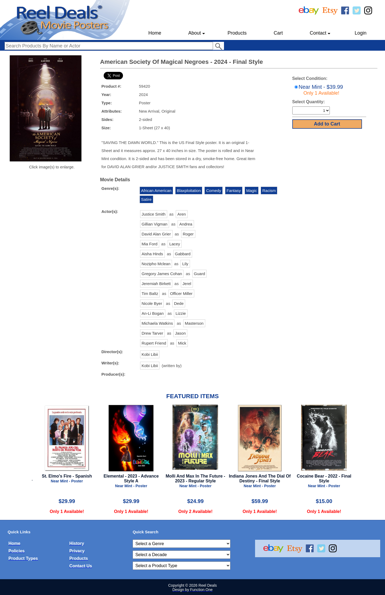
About (196, 35)
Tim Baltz (150, 293)
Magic (251, 190)
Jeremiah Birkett (156, 283)
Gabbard (182, 254)
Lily (185, 263)
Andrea (185, 224)
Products (236, 33)
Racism (269, 190)
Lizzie (180, 313)
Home (154, 33)
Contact (320, 35)
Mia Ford (150, 244)
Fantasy (234, 190)
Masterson (194, 323)
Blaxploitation (189, 190)
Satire (146, 199)
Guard (199, 273)
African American (156, 190)
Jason (180, 333)
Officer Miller (181, 293)
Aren (181, 214)
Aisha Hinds (152, 254)
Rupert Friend (154, 343)
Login (361, 33)
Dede (179, 303)
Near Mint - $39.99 (318, 90)
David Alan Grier (156, 234)
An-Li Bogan (153, 313)
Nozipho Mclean (156, 263)
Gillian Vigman (154, 224)
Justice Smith (154, 214)
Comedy (213, 190)
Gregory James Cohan (162, 273)
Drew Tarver (152, 333)
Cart (278, 33)
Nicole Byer (152, 303)
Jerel (186, 283)
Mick (182, 343)
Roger (188, 234)
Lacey (174, 244)
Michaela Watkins (157, 323)
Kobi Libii (150, 354)
